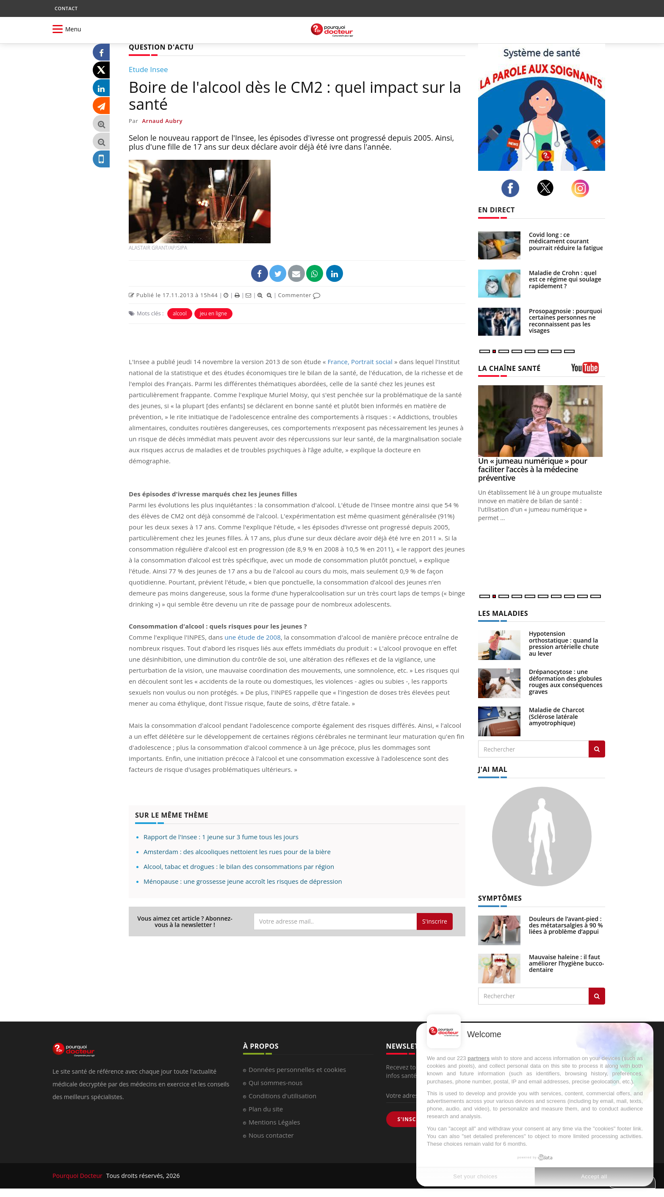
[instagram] (582, 188)
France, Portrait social (360, 361)
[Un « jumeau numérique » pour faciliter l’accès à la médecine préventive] (541, 421)
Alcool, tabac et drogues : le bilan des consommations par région (239, 866)
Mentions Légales (274, 1122)
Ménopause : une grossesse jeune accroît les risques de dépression (243, 881)
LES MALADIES (503, 613)
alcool (180, 313)
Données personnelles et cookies (297, 1069)
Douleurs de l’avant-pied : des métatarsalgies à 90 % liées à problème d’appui (566, 925)
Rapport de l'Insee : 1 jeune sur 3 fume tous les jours (221, 836)
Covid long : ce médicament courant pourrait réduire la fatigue (566, 241)
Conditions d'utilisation (282, 1095)
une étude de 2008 (252, 637)
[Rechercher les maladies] (597, 748)
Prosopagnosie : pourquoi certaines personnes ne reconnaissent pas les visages (565, 320)
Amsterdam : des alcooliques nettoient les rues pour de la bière (237, 851)
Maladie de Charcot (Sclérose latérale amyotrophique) (556, 716)
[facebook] (512, 188)
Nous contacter (271, 1135)
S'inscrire (434, 921)
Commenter (299, 295)
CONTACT (66, 8)
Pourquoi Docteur (78, 1176)
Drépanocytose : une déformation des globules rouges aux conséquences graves (566, 681)
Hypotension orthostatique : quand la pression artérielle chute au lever (564, 643)
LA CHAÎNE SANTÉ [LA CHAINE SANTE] (509, 368)
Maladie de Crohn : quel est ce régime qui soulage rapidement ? (565, 279)
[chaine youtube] (588, 370)
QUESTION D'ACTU (161, 47)
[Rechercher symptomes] (597, 996)
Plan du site (266, 1109)
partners (479, 1058)
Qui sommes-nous (275, 1082)
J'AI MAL (492, 769)
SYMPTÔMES (500, 898)
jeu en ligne (213, 313)
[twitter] (548, 187)
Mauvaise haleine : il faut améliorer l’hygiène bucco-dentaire (566, 963)
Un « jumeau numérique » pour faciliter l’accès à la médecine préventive (532, 469)
